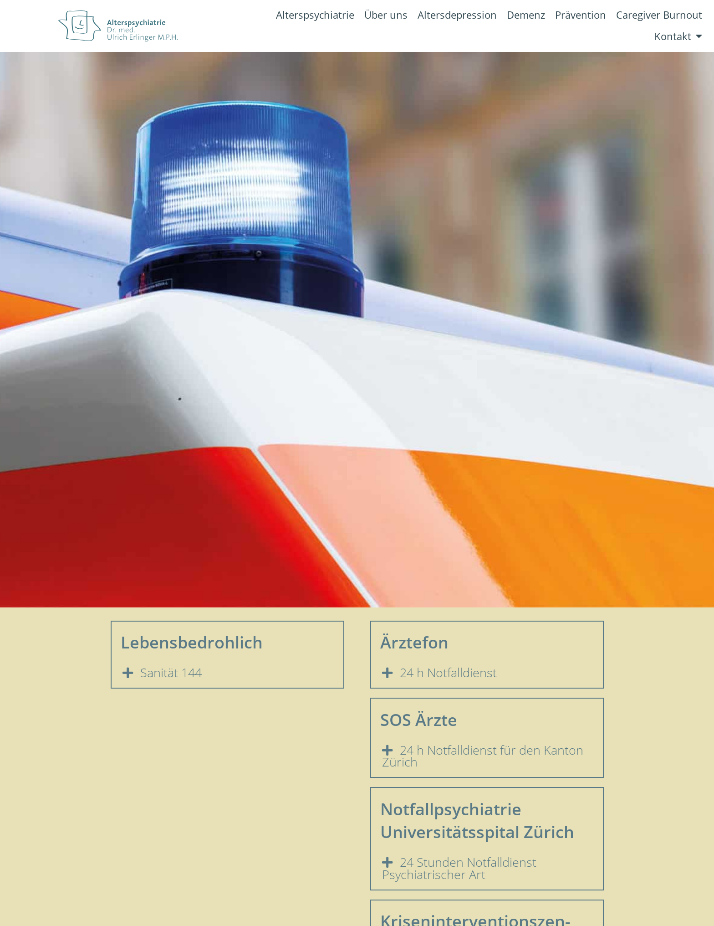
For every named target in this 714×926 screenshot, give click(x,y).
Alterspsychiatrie (315, 14)
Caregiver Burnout (659, 14)
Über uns (386, 14)
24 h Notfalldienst (448, 672)
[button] (227, 673)
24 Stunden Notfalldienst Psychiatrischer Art (459, 868)
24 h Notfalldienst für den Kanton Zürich (483, 756)
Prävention (580, 14)
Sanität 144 (171, 672)
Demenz (526, 14)
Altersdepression (457, 14)
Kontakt (678, 36)
